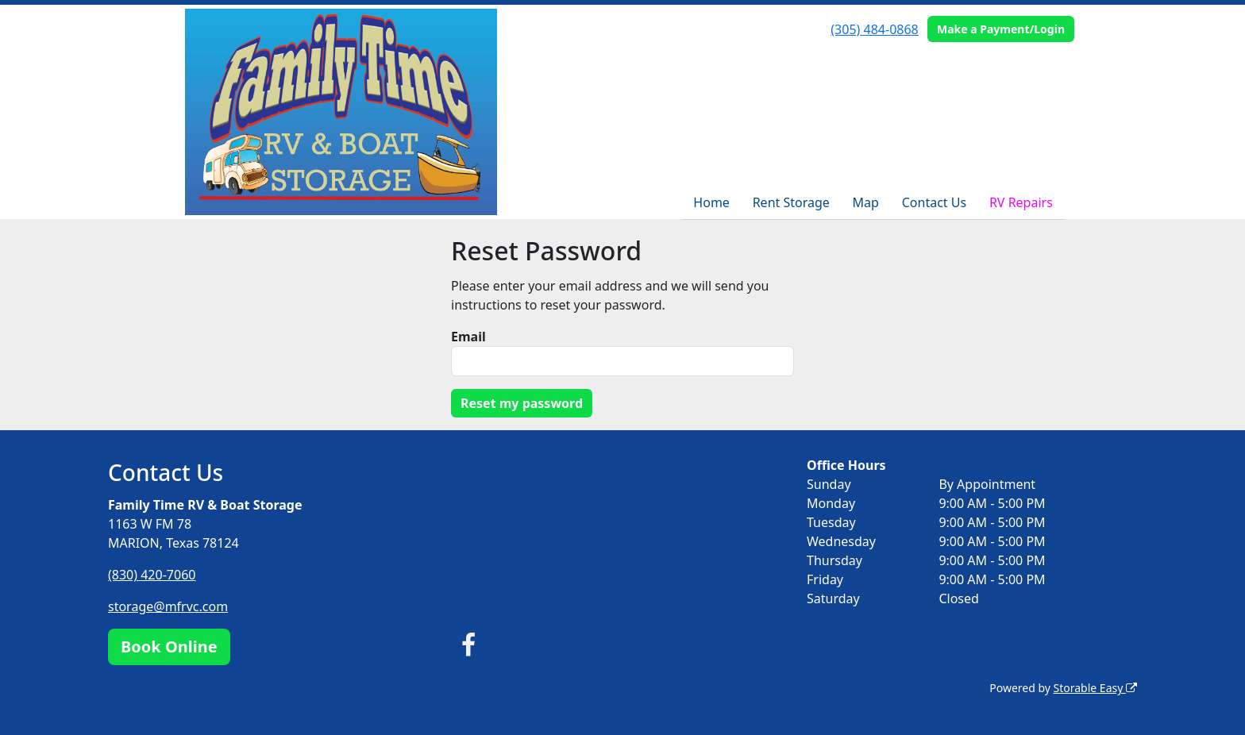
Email (468, 336)
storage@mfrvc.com (168, 606)
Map (866, 202)
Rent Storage (791, 202)
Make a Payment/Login (1001, 29)
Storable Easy (1095, 687)
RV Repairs (1021, 202)
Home (711, 202)
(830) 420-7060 (151, 574)
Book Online (169, 646)
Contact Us (934, 202)
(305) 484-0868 (874, 29)
